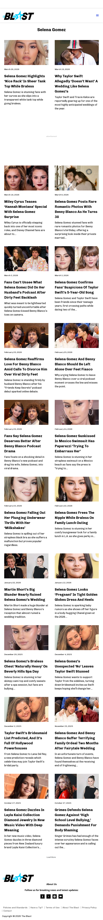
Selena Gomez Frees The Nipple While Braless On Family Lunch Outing (74, 518)
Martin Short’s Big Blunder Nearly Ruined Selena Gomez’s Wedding (24, 594)
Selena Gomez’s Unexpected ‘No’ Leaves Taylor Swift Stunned (74, 666)
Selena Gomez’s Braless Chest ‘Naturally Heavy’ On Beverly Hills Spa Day (26, 666)
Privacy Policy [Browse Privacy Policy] (89, 907)
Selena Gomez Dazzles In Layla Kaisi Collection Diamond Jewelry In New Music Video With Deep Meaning (24, 820)
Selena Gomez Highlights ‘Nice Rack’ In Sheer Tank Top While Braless (25, 81)
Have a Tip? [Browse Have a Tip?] (36, 907)
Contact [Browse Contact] (7, 910)
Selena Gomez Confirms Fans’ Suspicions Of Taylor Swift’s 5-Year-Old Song (77, 287)
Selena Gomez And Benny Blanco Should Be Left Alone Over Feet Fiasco (75, 364)
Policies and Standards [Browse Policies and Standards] (15, 907)
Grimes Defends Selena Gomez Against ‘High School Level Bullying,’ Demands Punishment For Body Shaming (76, 820)
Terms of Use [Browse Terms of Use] (52, 907)
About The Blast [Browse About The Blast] (70, 907)
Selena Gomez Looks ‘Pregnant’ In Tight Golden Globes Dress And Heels (76, 594)
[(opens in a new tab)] (42, 896)
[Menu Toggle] (97, 16)
